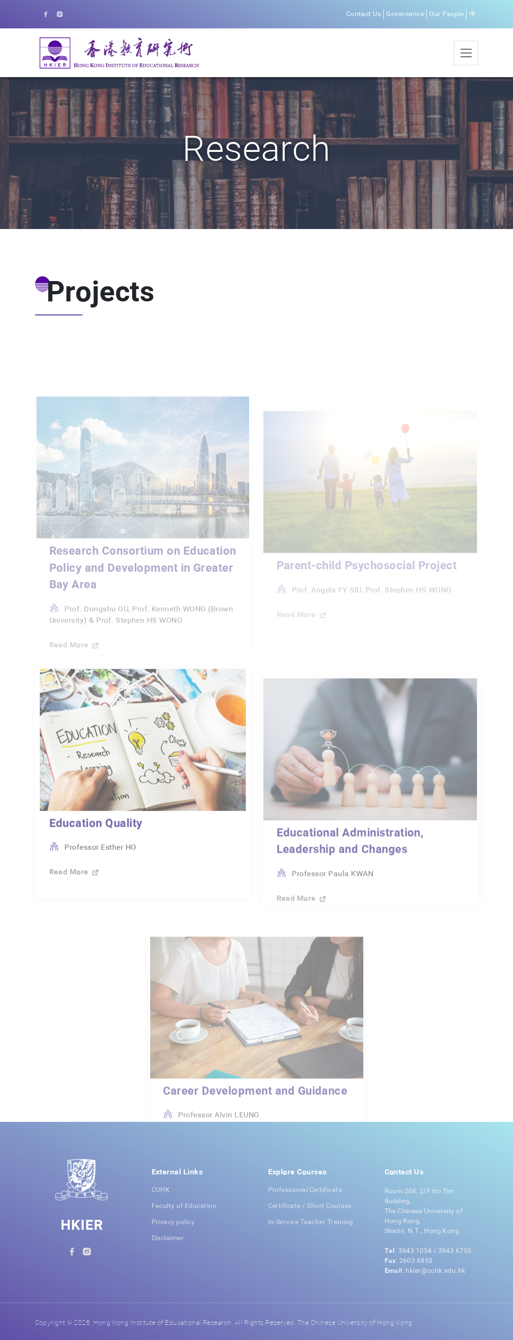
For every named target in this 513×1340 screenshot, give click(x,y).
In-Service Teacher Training (310, 1222)
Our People (446, 14)
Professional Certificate (305, 1190)
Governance (405, 14)
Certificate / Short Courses (310, 1206)
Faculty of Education (184, 1206)
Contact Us (363, 14)
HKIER (82, 1226)
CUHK (161, 1190)
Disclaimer (168, 1238)
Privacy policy (173, 1222)
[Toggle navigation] (466, 53)
